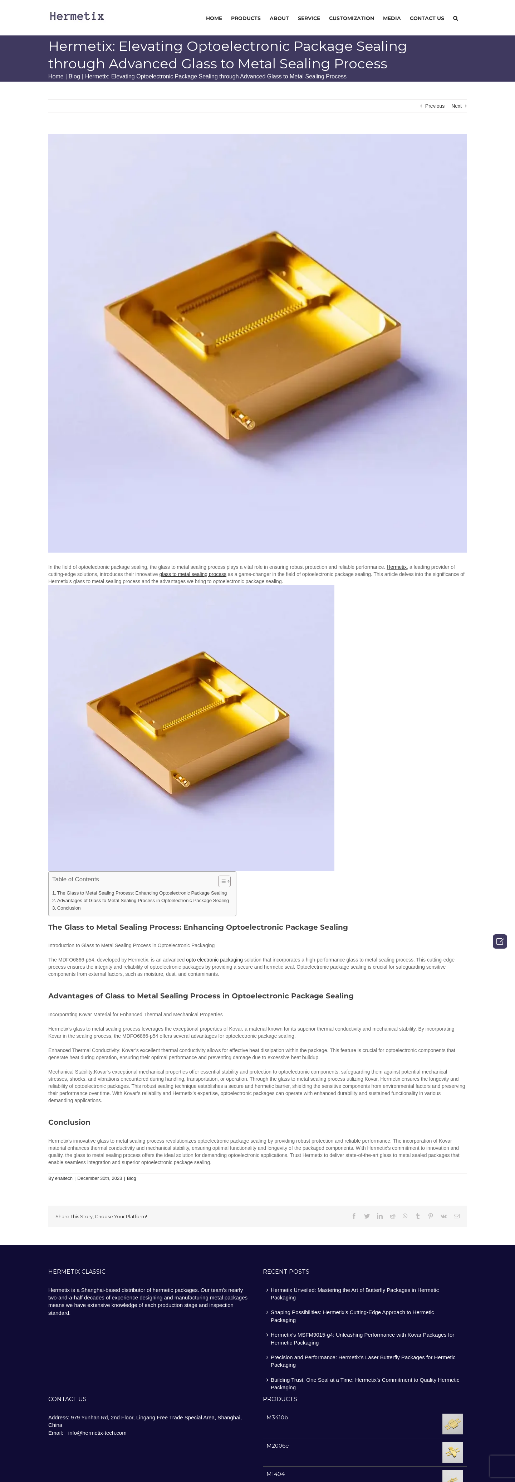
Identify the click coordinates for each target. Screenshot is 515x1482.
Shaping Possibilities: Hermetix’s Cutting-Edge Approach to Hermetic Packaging (352, 1316)
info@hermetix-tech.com (97, 1433)
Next (456, 106)
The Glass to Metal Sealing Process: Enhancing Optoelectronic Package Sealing (142, 893)
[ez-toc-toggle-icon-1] (221, 882)
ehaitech (64, 1178)
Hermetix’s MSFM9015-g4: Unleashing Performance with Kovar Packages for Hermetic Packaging (362, 1338)
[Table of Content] (224, 881)
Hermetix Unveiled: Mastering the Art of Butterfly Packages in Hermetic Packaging (355, 1294)
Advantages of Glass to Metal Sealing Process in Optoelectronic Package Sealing (143, 900)
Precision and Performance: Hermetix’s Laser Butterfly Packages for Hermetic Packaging (363, 1361)
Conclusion (69, 908)
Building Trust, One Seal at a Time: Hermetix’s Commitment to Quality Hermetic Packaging (365, 1383)
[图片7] (257, 343)
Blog (131, 1178)
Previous (435, 106)
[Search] (455, 17)
